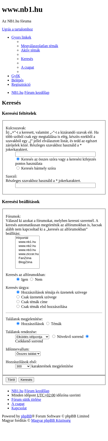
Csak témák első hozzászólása (41, 307)
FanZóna (27, 258)
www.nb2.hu (27, 246)
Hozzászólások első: (21, 362)
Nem (36, 279)
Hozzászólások (30, 324)
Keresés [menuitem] (27, 59)
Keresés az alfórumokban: (26, 275)
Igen (22, 279)
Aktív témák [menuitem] (30, 50)
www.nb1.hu (27, 242)
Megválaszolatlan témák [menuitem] (39, 46)
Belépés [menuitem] (17, 80)
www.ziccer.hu (27, 254)
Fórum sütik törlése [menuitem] (26, 399)
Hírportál (27, 238)
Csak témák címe (31, 302)
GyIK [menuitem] (15, 76)
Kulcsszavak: (16, 128)
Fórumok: (13, 216)
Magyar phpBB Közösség (51, 420)
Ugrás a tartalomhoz (17, 29)
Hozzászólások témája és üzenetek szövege (51, 292)
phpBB (26, 416)
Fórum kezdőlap (36, 391)
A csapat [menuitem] (27, 67)
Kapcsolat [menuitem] (19, 408)
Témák (54, 324)
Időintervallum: (18, 349)
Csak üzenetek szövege (36, 297)
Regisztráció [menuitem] (21, 84)
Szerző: (11, 176)
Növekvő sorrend (67, 337)
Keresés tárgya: (17, 288)
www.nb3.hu (27, 250)
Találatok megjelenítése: (24, 319)
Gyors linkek (21, 37)
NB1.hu (17, 391)
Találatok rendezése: (21, 332)
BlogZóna (27, 262)
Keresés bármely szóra (36, 168)
